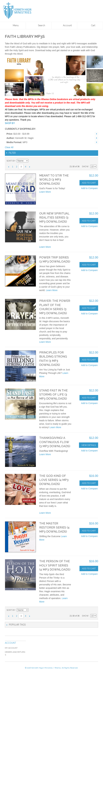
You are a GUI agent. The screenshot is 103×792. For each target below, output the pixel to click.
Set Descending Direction (31, 160)
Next (30, 166)
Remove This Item (96, 133)
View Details (88, 445)
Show (85, 166)
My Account (11, 648)
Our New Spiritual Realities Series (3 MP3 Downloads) (54, 217)
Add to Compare (89, 188)
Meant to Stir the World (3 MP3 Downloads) (54, 179)
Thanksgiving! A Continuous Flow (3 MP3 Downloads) (54, 442)
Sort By (10, 161)
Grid (88, 160)
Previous (8, 166)
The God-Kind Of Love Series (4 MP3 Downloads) (53, 480)
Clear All (9, 147)
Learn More (45, 192)
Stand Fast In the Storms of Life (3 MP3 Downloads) (53, 394)
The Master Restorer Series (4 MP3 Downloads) (54, 527)
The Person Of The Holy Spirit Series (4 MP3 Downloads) (54, 565)
